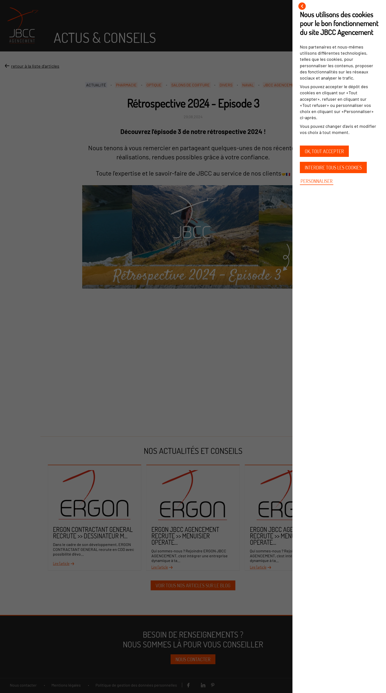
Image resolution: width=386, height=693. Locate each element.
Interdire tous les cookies (333, 167)
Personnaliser (317, 181)
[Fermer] (302, 6)
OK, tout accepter (324, 151)
